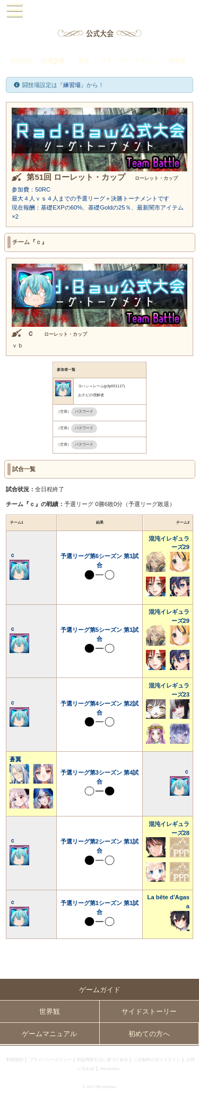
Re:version (109, 1068)
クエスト (146, 60)
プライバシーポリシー (50, 1059)
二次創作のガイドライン (157, 1059)
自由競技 (21, 60)
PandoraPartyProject (99, 11)
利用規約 (14, 1059)
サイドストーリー (149, 1011)
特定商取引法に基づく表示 (102, 1059)
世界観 (49, 1011)
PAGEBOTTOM (187, 1082)
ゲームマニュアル (49, 1034)
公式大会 (53, 60)
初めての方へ (149, 1034)
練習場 (177, 60)
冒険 (84, 60)
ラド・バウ (114, 60)
